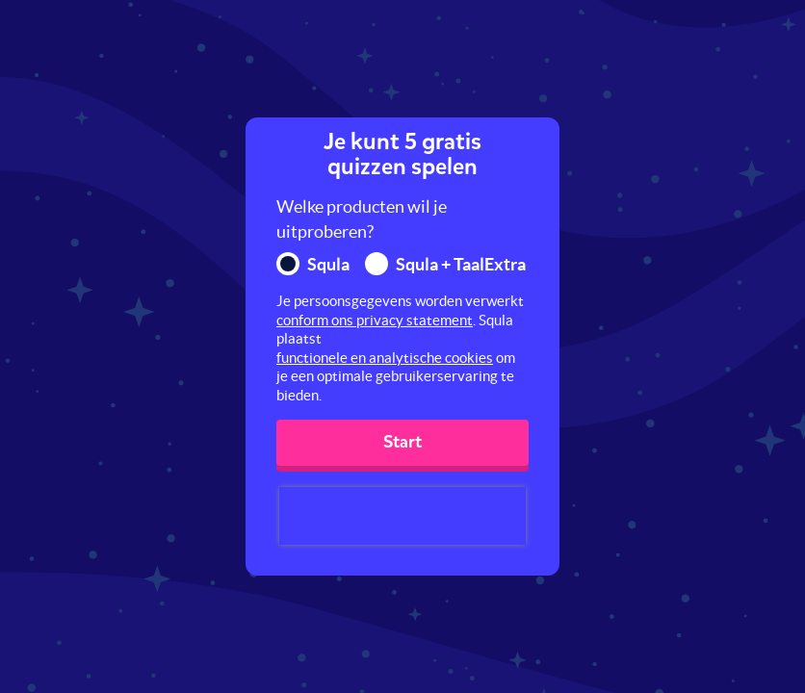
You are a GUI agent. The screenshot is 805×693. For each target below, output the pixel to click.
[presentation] (402, 516)
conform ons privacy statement (374, 320)
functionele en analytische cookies (384, 357)
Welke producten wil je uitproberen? (361, 219)
